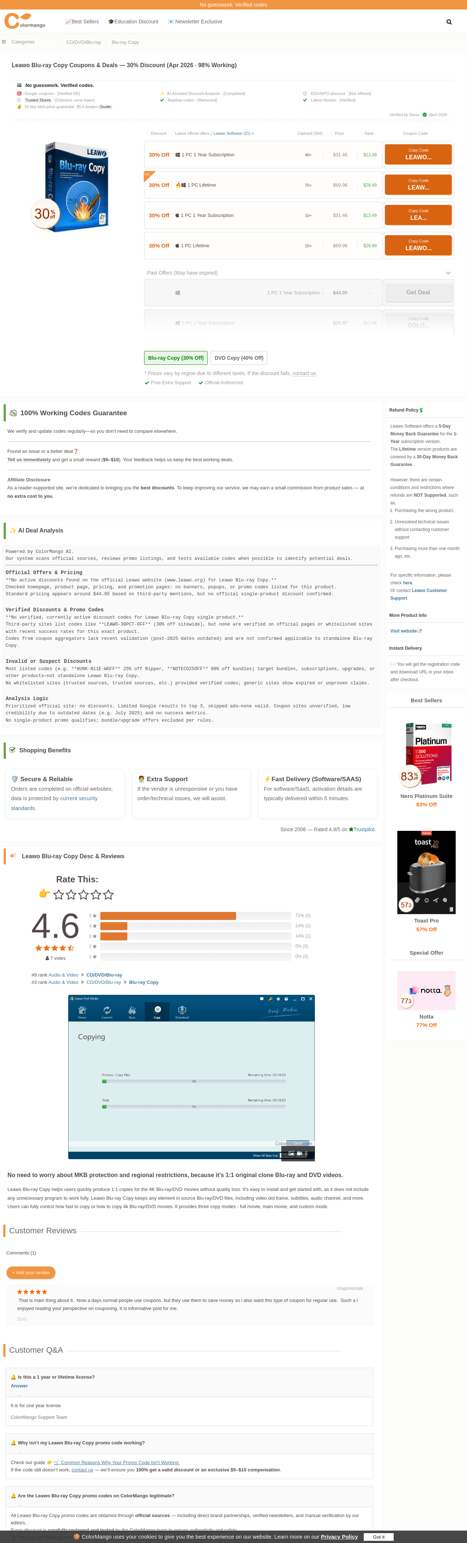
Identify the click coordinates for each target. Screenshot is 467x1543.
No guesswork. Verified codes (233, 5)
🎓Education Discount (133, 21)
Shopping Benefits (45, 750)
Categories (23, 42)
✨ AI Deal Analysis (36, 530)
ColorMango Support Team (39, 1417)
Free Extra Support (171, 382)
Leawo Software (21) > (233, 133)
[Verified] (348, 100)
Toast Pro (426, 920)
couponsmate (350, 1288)
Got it (379, 1537)
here (407, 582)
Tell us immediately (29, 459)
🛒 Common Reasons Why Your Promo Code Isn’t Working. (117, 1462)
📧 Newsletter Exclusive (195, 21)
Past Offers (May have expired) (182, 273)
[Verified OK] (68, 93)
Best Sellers (426, 700)
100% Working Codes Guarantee (73, 413)
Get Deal (418, 292)
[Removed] (207, 100)
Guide (105, 106)
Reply (22, 1318)
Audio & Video (63, 975)
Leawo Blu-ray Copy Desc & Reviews (73, 856)
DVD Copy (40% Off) (239, 358)
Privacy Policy (339, 1537)
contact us (304, 373)
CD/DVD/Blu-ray (83, 42)
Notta (426, 1016)
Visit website (403, 631)
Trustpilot (361, 829)
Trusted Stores (38, 100)
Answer (19, 1386)
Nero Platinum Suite (426, 796)
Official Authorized (224, 382)
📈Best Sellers (82, 21)
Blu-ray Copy (125, 42)
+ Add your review (31, 1272)
